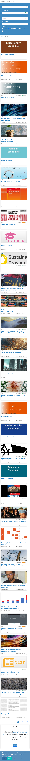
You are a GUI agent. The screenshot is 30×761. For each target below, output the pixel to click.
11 (25, 721)
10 (22, 721)
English (11, 28)
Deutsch (5, 28)
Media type (5, 21)
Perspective (5, 10)
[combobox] (15, 24)
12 (27, 721)
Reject (4, 758)
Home (2, 36)
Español (17, 28)
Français (23, 28)
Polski (5, 31)
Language (4, 26)
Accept (10, 758)
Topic (3, 16)
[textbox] (15, 24)
